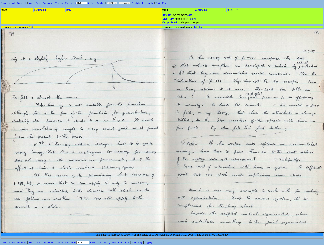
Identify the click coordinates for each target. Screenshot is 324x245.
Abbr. (150, 3)
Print (158, 3)
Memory (168, 18)
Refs (144, 3)
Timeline (59, 3)
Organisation (171, 22)
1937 (68, 9)
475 (195, 27)
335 (200, 27)
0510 (194, 19)
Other (38, 3)
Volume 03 (40, 9)
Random (100, 3)
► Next (91, 3)
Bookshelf (21, 3)
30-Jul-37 (232, 9)
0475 (190, 15)
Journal (12, 3)
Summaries (48, 3)
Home (3, 3)
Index (31, 3)
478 (31, 27)
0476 (188, 19)
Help (164, 3)
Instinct (167, 15)
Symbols (136, 3)
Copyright (149, 242)
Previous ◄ (70, 3)
